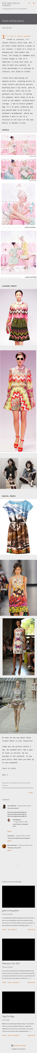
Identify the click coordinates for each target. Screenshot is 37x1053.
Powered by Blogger (18, 1045)
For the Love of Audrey (11, 4)
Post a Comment (13, 982)
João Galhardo (11, 805)
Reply (9, 831)
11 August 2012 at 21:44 (23, 835)
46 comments (12, 929)
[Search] (29, 3)
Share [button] (31, 792)
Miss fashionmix (12, 845)
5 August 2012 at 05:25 (24, 805)
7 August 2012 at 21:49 (21, 821)
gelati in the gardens (10, 910)
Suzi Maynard (17, 819)
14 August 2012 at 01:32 (25, 845)
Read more (31, 929)
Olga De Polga (8, 1016)
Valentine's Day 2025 (11, 963)
